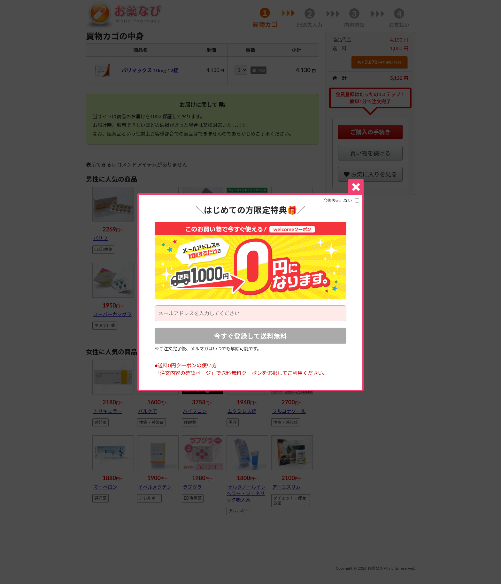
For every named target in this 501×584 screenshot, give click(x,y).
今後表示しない (337, 200)
